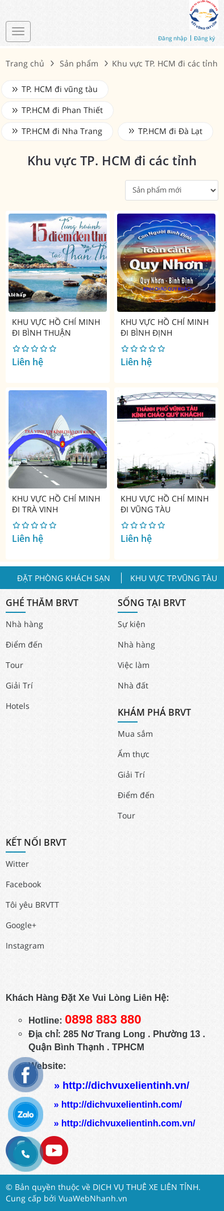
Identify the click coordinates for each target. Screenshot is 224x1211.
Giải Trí (19, 685)
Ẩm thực (134, 754)
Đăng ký (204, 38)
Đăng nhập (172, 38)
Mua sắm (135, 733)
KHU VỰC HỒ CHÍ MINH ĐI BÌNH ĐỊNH (165, 327)
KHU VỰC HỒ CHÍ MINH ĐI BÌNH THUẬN (56, 327)
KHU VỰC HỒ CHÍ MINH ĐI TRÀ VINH (56, 504)
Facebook (23, 884)
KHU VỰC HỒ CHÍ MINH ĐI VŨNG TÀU (165, 504)
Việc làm (134, 664)
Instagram (25, 945)
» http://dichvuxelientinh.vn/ (121, 1085)
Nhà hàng (24, 624)
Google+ (21, 925)
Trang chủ (25, 63)
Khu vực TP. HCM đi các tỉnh (112, 160)
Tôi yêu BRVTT (32, 904)
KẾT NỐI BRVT (36, 842)
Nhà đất (133, 685)
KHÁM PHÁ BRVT (154, 712)
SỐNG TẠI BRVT (152, 603)
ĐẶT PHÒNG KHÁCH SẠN (63, 578)
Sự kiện (132, 624)
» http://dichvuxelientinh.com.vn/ (124, 1123)
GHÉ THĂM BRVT (42, 603)
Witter (17, 863)
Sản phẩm (79, 63)
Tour (14, 664)
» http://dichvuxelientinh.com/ (117, 1104)
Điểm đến (24, 644)
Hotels (18, 705)
